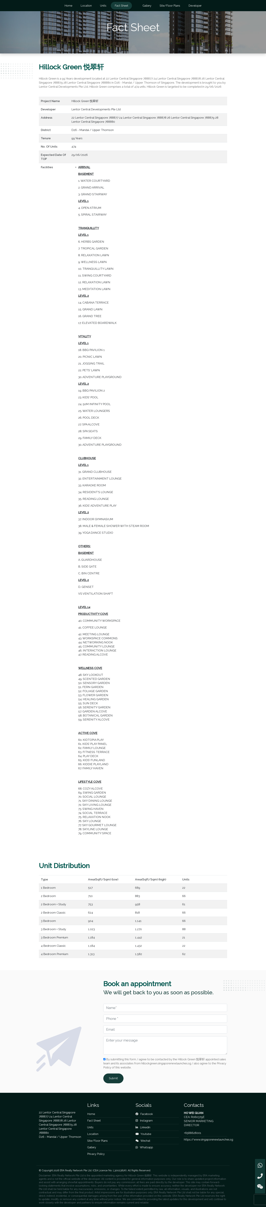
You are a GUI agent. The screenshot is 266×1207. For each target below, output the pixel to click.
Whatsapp (144, 1147)
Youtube (143, 1134)
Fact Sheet (121, 5)
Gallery (146, 5)
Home (68, 5)
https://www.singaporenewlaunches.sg (208, 1139)
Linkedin (143, 1127)
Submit (113, 1078)
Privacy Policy (96, 1154)
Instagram (144, 1120)
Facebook (144, 1114)
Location (86, 5)
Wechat (143, 1140)
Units (103, 5)
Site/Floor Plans (170, 5)
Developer (195, 5)
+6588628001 (192, 1133)
